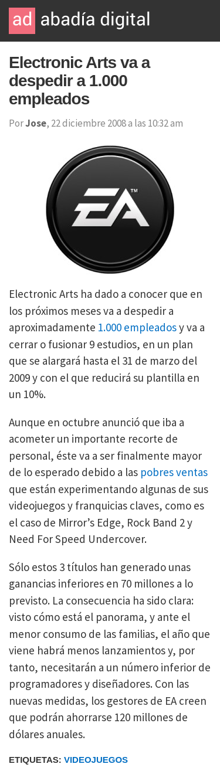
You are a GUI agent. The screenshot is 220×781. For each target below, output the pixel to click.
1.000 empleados (137, 327)
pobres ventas (174, 472)
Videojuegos (96, 760)
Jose (35, 123)
